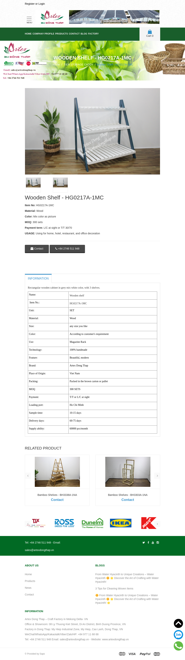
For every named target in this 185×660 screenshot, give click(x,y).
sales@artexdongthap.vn (39, 550)
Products (61, 33)
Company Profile (43, 33)
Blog (84, 33)
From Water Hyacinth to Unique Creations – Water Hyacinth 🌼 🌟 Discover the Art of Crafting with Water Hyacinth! (127, 578)
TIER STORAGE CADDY (78, 64)
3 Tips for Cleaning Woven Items (114, 588)
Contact (74, 33)
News (28, 587)
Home (28, 33)
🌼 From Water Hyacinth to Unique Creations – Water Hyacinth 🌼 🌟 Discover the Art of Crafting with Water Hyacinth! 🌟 (127, 599)
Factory (93, 33)
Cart (149, 33)
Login (41, 3)
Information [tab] (38, 278)
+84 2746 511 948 (67, 248)
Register (30, 3)
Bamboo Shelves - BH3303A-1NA (127, 494)
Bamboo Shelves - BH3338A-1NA (57, 494)
